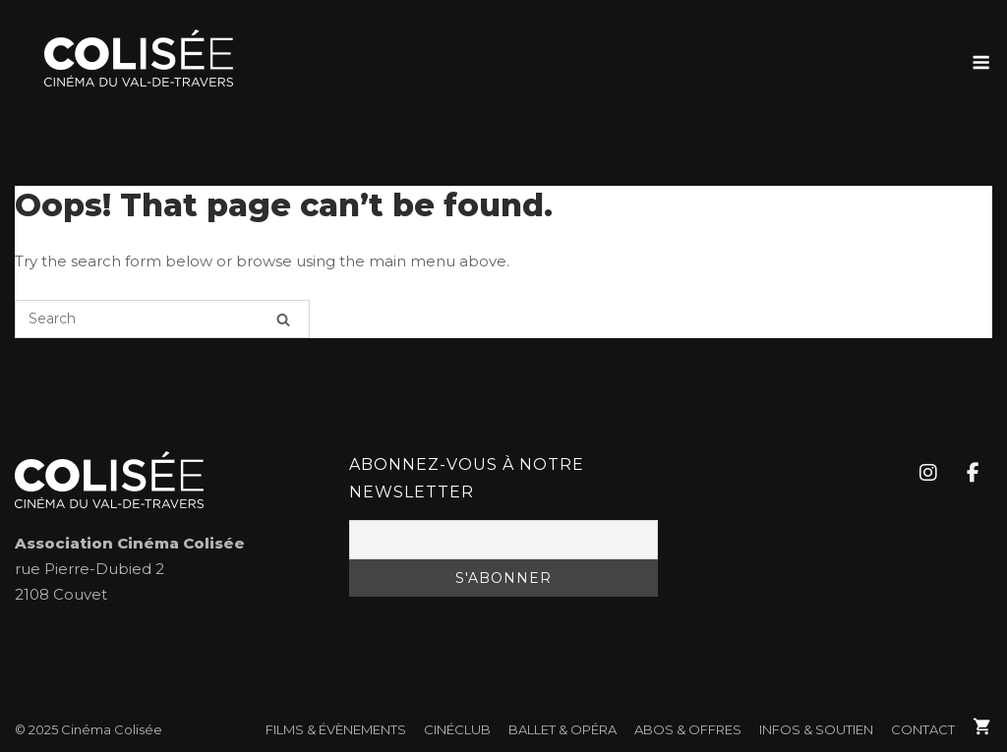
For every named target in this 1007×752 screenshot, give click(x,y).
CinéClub (457, 729)
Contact (923, 729)
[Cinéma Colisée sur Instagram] (927, 473)
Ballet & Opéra (562, 729)
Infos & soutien (816, 729)
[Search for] (162, 319)
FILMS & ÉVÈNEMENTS (336, 729)
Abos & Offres (687, 729)
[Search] (283, 319)
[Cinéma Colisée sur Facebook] (972, 473)
